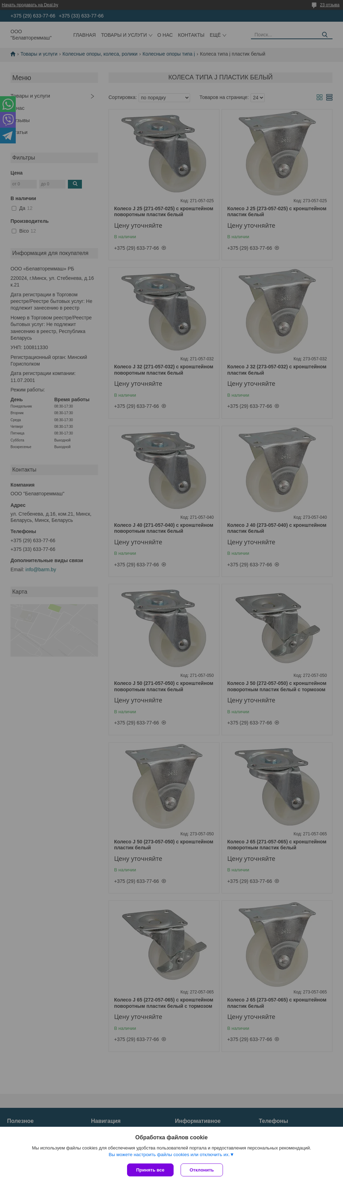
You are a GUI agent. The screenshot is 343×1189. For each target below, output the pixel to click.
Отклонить (202, 1170)
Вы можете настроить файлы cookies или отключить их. (169, 1154)
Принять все (150, 1170)
